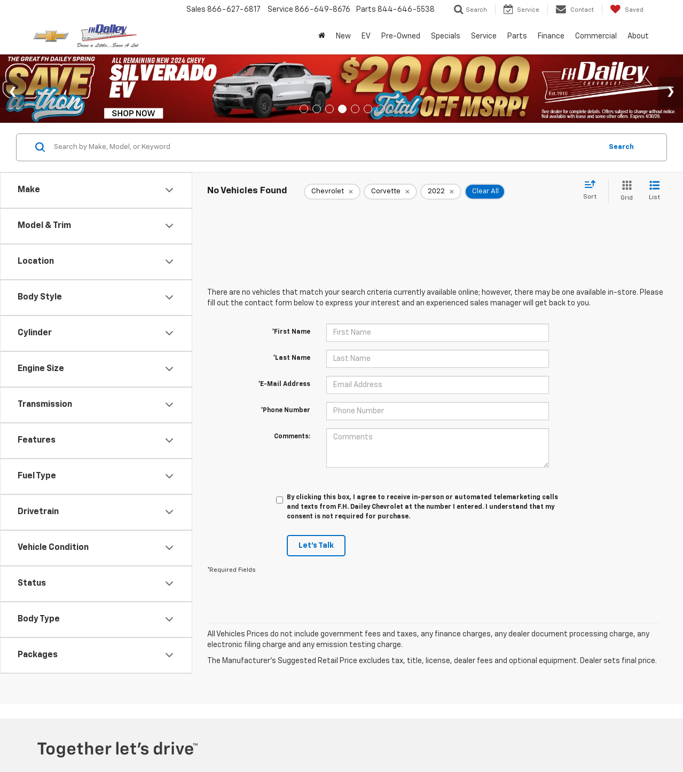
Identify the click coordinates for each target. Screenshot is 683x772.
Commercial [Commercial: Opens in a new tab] (596, 36)
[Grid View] (624, 191)
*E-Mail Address (284, 384)
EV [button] (366, 36)
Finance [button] (551, 36)
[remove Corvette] (390, 192)
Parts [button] (517, 36)
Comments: (292, 437)
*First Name (291, 332)
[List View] (654, 191)
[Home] (322, 36)
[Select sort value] (593, 190)
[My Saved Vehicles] (626, 9)
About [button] (638, 36)
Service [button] (484, 36)
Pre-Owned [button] (400, 36)
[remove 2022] (440, 192)
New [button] (343, 36)
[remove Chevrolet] (332, 192)
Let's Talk (316, 545)
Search (621, 147)
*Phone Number (285, 410)
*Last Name (291, 358)
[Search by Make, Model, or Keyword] (326, 147)
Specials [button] (445, 36)
